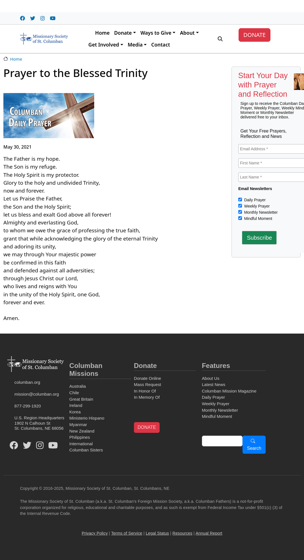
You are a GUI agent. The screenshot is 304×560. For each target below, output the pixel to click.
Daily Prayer (254, 200)
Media (135, 44)
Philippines (79, 437)
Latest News (213, 384)
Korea (75, 411)
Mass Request (147, 384)
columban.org (27, 382)
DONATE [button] (147, 427)
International (81, 443)
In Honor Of (145, 391)
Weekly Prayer (256, 206)
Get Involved (103, 44)
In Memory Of (147, 397)
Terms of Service (126, 533)
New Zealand (81, 431)
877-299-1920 (27, 406)
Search (254, 448)
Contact (160, 44)
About (187, 32)
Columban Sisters (86, 449)
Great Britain (81, 399)
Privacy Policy (95, 533)
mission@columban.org (36, 394)
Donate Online (147, 378)
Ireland (75, 405)
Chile (74, 392)
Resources (183, 533)
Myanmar (78, 424)
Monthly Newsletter (260, 212)
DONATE (254, 35)
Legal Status (157, 533)
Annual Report (209, 533)
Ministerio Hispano (86, 418)
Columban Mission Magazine (229, 391)
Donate (123, 32)
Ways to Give (155, 32)
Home (102, 32)
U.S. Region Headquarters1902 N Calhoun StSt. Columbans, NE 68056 (39, 422)
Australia (77, 386)
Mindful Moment (257, 218)
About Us (210, 378)
